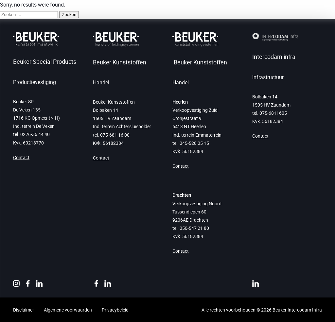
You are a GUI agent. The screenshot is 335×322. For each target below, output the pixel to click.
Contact (21, 157)
